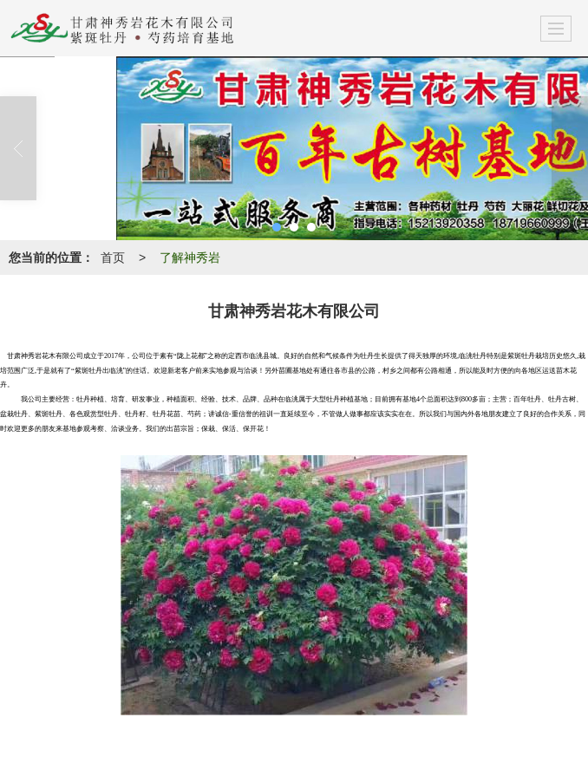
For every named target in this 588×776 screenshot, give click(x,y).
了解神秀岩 (190, 257)
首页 (113, 257)
